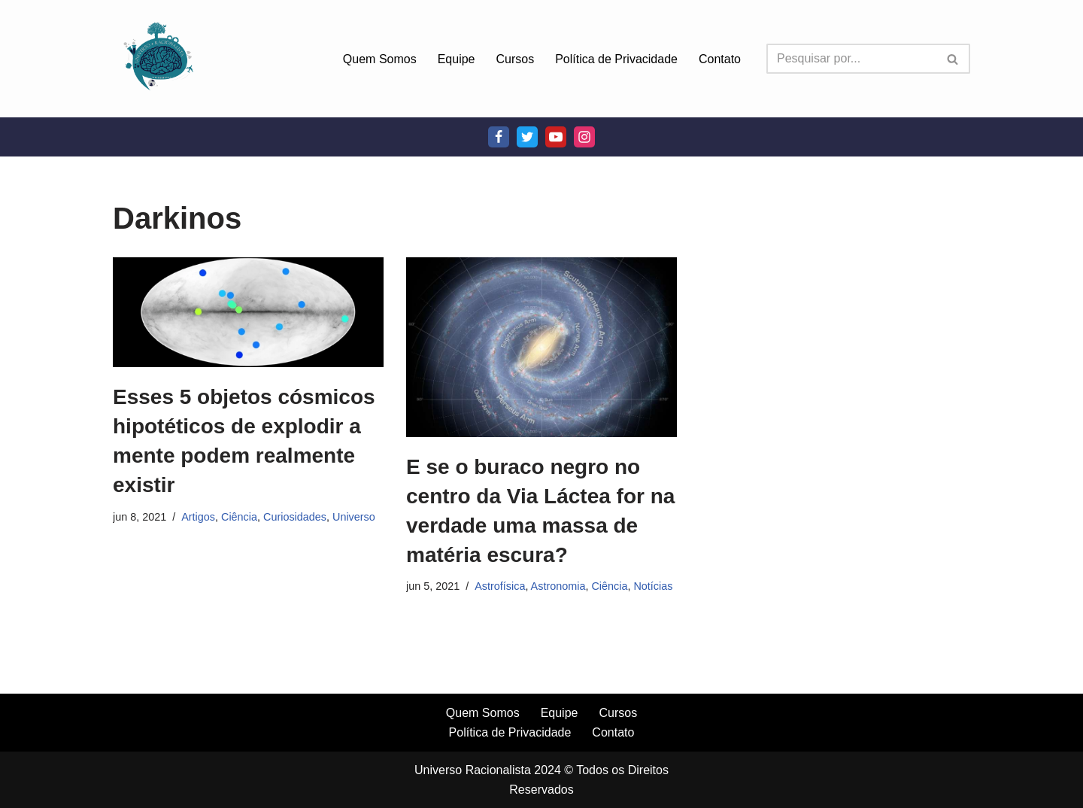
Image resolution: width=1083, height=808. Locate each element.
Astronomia (558, 586)
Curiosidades (294, 517)
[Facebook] (498, 136)
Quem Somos (380, 59)
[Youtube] (555, 136)
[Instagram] (584, 136)
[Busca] (851, 59)
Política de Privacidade (616, 59)
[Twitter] (527, 136)
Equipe (456, 59)
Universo (353, 517)
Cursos (515, 59)
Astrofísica (500, 586)
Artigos (198, 517)
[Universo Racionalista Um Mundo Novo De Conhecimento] (158, 59)
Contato (720, 59)
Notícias (652, 586)
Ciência (239, 517)
